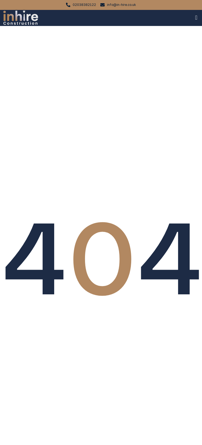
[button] (196, 18)
